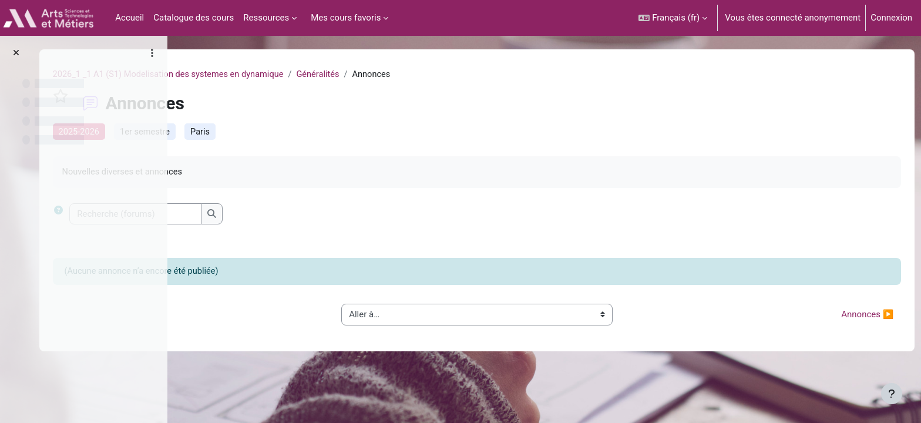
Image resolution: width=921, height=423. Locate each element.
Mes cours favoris (346, 17)
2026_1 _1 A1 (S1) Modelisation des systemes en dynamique (309, 74)
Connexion (891, 17)
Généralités (463, 74)
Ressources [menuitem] (266, 17)
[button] (673, 18)
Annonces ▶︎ (845, 316)
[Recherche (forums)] (273, 216)
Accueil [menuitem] (129, 17)
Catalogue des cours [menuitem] (193, 17)
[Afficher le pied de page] (891, 393)
